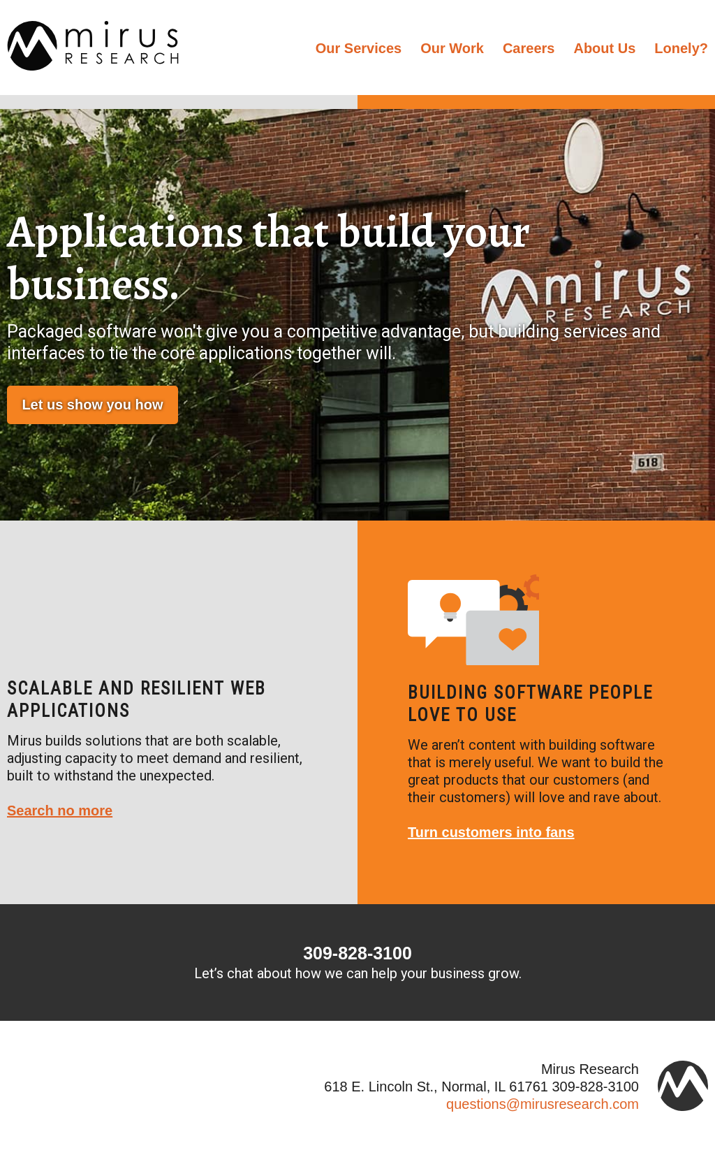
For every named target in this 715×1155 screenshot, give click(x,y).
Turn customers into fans (491, 832)
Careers (529, 48)
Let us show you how (92, 404)
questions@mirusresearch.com (542, 1104)
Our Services (358, 48)
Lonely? (681, 48)
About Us (604, 48)
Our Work (452, 48)
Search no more (59, 810)
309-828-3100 (357, 953)
